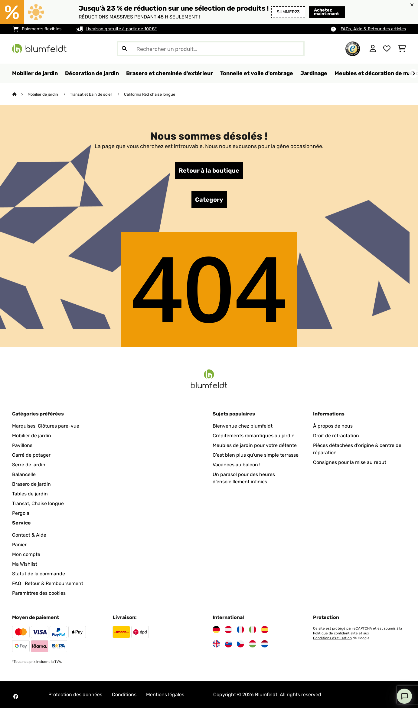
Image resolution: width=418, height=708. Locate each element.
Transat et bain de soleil (91, 94)
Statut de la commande (38, 574)
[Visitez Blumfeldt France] (240, 629)
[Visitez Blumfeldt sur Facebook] (15, 696)
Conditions (124, 694)
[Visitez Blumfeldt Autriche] (228, 629)
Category (209, 199)
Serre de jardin (28, 465)
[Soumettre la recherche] (124, 48)
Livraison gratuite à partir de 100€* (121, 28)
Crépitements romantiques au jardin (254, 435)
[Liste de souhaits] (386, 48)
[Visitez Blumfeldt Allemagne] (216, 629)
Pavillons (22, 445)
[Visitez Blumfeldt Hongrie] (252, 643)
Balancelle (24, 474)
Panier (19, 545)
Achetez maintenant (324, 12)
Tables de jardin (30, 494)
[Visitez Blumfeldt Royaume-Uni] (216, 643)
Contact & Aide (29, 535)
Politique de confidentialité (335, 633)
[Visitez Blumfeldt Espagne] (264, 629)
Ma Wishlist (24, 564)
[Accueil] (20, 94)
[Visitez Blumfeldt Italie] (252, 629)
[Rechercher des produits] (211, 48)
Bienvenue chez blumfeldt (243, 426)
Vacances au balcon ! (236, 465)
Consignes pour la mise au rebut (349, 462)
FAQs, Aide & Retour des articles (373, 28)
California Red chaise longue (149, 94)
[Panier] (402, 48)
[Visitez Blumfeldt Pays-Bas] (264, 643)
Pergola (20, 513)
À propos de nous (333, 426)
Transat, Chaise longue (38, 503)
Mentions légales (165, 694)
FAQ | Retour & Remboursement (47, 583)
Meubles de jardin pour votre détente (255, 445)
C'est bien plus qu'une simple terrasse (256, 455)
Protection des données (75, 694)
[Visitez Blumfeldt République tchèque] (240, 643)
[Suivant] (413, 73)
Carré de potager (31, 455)
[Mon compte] (373, 48)
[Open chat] (404, 696)
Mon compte (26, 554)
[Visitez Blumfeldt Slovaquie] (228, 643)
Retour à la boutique (209, 170)
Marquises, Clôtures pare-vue (45, 426)
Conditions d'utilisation (332, 638)
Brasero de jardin (31, 484)
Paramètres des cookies (39, 593)
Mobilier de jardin (43, 94)
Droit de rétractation (336, 435)
